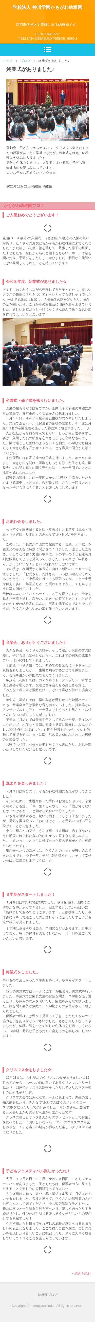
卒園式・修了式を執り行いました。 (36, 400)
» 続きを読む (81, 1273)
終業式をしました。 (23, 972)
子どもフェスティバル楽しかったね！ (38, 1171)
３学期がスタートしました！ (30, 894)
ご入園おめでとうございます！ (32, 215)
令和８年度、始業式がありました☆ (36, 281)
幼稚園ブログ (48, 1295)
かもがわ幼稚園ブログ (24, 205)
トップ (7, 61)
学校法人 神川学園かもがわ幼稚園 (47, 7)
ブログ (25, 61)
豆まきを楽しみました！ (27, 783)
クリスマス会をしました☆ (28, 1070)
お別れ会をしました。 (25, 521)
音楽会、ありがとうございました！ (36, 642)
